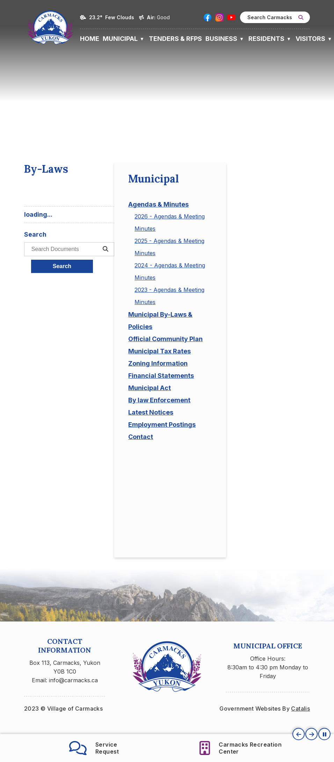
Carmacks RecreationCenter (240, 748)
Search (185, 272)
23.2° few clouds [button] (111, 17)
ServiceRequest (94, 748)
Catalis (300, 720)
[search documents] (222, 255)
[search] (275, 17)
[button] (300, 17)
